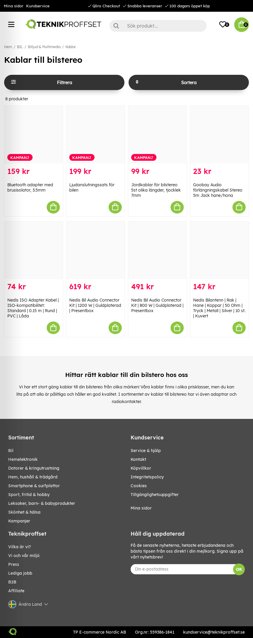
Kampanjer (19, 521)
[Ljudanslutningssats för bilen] (95, 135)
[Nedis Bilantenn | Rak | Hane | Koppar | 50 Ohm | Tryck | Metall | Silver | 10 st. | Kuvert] (219, 250)
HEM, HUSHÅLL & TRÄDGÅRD (33, 477)
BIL (20, 47)
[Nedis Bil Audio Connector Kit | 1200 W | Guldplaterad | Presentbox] (95, 250)
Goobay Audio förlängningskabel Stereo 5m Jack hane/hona (217, 190)
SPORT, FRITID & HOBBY (29, 494)
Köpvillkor (141, 468)
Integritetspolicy (147, 477)
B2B (12, 582)
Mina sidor (13, 6)
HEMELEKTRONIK (23, 459)
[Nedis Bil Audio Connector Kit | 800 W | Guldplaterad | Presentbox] (157, 250)
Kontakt (138, 459)
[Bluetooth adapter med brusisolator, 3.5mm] (34, 135)
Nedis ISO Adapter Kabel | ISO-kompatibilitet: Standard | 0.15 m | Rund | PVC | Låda (33, 308)
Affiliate (16, 590)
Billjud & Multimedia (44, 47)
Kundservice (38, 6)
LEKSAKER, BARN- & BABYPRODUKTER (41, 503)
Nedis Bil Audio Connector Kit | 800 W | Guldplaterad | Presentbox (157, 305)
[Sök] (158, 26)
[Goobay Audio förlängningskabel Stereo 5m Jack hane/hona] (219, 135)
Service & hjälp (146, 450)
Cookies (139, 485)
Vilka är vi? (19, 546)
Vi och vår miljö (24, 555)
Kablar (70, 47)
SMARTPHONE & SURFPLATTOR (34, 485)
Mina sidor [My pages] (141, 508)
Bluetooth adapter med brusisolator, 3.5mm (30, 187)
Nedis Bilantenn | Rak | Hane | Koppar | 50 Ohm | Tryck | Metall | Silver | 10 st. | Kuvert (219, 308)
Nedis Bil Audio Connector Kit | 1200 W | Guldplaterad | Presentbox (95, 305)
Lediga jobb (20, 573)
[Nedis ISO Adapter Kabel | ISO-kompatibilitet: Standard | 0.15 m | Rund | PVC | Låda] (34, 250)
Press (13, 564)
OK (239, 569)
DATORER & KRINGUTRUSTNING (33, 468)
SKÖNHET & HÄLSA (24, 512)
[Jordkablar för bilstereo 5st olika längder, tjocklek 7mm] (157, 135)
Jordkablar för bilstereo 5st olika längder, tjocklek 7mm (156, 190)
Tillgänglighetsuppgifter (155, 494)
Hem (8, 47)
